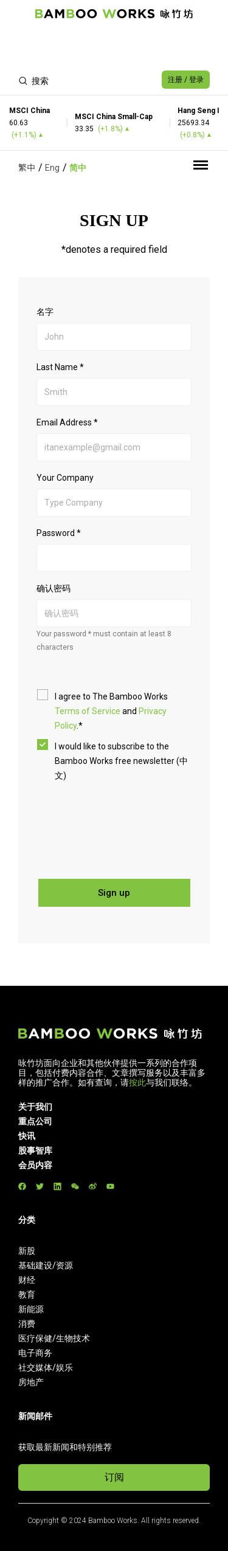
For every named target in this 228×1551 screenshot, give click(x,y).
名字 (45, 312)
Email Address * (67, 422)
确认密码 (53, 588)
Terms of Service (87, 711)
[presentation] (128, 824)
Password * (58, 533)
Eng (52, 168)
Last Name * (60, 367)
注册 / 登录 (186, 79)
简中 (77, 168)
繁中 (26, 168)
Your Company (65, 478)
